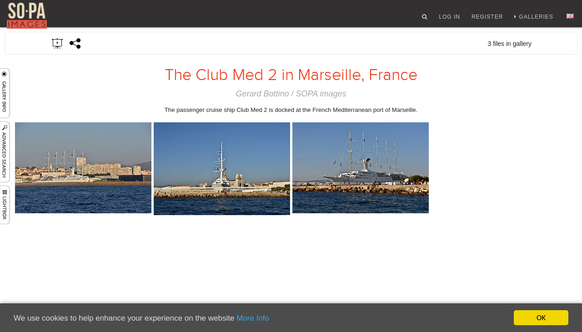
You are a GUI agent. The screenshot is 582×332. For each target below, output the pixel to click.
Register (487, 19)
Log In (449, 19)
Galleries (536, 19)
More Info (252, 318)
